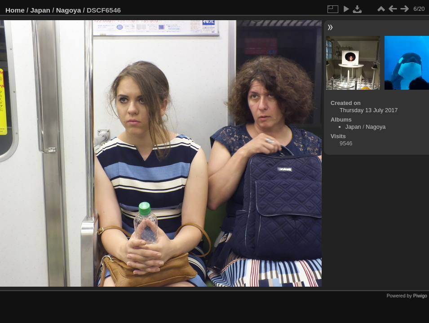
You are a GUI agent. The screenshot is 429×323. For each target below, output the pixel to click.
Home (15, 10)
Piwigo (420, 295)
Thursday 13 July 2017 (369, 110)
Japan (40, 10)
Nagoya (68, 10)
